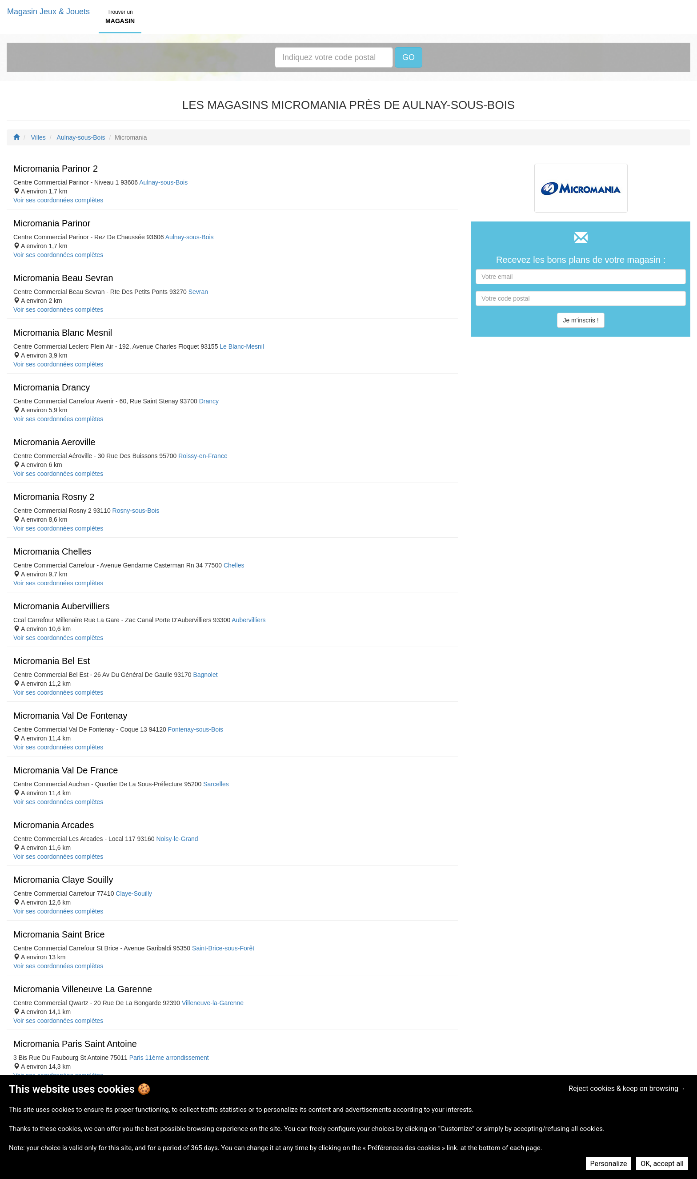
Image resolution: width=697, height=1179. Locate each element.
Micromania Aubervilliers (61, 606)
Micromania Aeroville (54, 442)
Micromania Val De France (65, 770)
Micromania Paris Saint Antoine (75, 1044)
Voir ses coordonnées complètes (58, 200)
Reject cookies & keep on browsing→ (627, 1088)
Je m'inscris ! (580, 320)
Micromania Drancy (51, 387)
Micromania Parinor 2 (55, 168)
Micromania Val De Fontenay (70, 715)
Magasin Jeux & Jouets (48, 11)
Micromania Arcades (53, 825)
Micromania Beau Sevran (63, 278)
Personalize (608, 1163)
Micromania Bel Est (51, 661)
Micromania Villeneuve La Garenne (82, 989)
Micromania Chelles (52, 551)
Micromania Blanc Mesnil (62, 333)
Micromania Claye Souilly (63, 880)
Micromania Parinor (51, 223)
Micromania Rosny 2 (53, 497)
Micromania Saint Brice (59, 934)
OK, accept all (662, 1163)
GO (408, 57)
